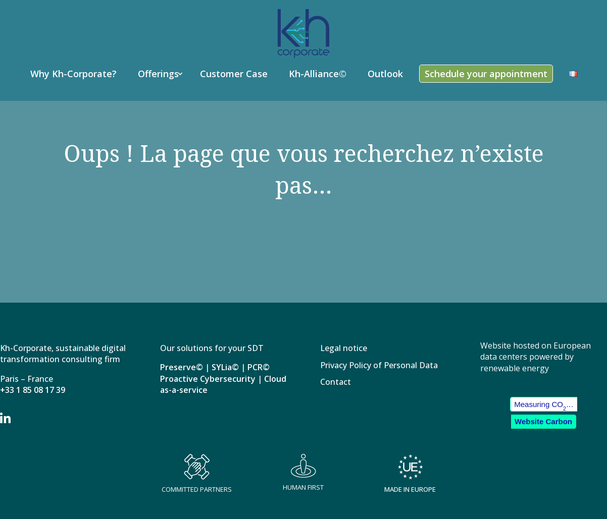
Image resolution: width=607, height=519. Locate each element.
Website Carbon (543, 421)
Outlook (385, 74)
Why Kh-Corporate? (73, 74)
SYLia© (225, 367)
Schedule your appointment (486, 74)
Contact (335, 382)
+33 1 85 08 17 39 (32, 389)
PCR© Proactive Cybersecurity (215, 373)
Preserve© (181, 367)
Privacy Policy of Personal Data (379, 366)
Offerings (158, 74)
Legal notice (343, 349)
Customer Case (234, 74)
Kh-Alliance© (317, 74)
